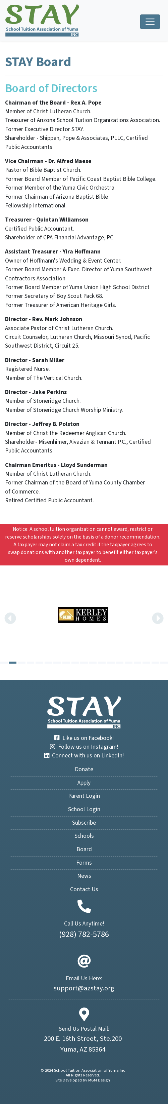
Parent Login (84, 796)
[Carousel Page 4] (31, 663)
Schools (84, 836)
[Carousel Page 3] (21, 663)
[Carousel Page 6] (48, 663)
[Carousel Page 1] (4, 663)
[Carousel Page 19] (164, 663)
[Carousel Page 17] (146, 663)
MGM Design (99, 1080)
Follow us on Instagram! (84, 747)
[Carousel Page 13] (111, 663)
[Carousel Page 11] (93, 663)
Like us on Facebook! (83, 738)
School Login (84, 809)
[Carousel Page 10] (84, 663)
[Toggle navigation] (150, 21)
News (84, 876)
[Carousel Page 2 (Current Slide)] (13, 663)
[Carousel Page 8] (66, 663)
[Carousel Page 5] (39, 663)
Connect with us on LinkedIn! (84, 755)
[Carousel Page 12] (102, 663)
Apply (84, 783)
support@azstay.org (84, 988)
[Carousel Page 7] (57, 663)
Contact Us (84, 889)
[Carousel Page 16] (138, 663)
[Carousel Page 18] (155, 663)
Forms (84, 863)
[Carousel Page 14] (120, 663)
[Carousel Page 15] (128, 663)
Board (84, 849)
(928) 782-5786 (84, 934)
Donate (84, 769)
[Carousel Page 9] (75, 663)
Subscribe (84, 823)
